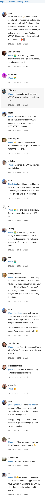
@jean (10, 56)
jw (9, 438)
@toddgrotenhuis (15, 405)
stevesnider (13, 458)
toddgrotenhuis (15, 366)
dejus (10, 113)
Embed (25, 44)
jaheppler (12, 385)
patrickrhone (13, 343)
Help (27, 2)
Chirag (11, 229)
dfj (9, 474)
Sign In (3, 2)
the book (32, 405)
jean (10, 13)
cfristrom (12, 90)
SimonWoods (14, 52)
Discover (11, 2)
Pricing (20, 2)
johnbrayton (13, 139)
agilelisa (11, 161)
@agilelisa (12, 184)
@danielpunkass (15, 313)
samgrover (13, 74)
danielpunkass (14, 274)
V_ (9, 206)
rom (9, 258)
